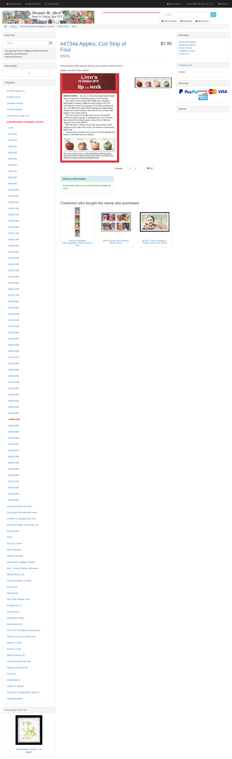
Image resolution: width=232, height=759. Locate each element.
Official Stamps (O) (15, 574)
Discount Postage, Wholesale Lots (22, 525)
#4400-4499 (13, 401)
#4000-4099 (13, 376)
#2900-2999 (13, 308)
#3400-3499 (13, 339)
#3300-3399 (13, 332)
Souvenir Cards (14, 649)
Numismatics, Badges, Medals (21, 562)
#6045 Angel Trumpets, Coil (29, 749)
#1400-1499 (13, 214)
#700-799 (12, 171)
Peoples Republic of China (19, 581)
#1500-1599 (13, 221)
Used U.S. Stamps (15, 686)
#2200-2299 (13, 264)
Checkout (186, 21)
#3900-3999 (13, 370)
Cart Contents (169, 21)
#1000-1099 (13, 190)
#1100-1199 (13, 196)
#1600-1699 (13, 227)
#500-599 (12, 159)
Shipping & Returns (187, 45)
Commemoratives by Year (18, 661)
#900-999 (12, 183)
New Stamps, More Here (16, 710)
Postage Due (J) (14, 605)
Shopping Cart (185, 65)
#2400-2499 (13, 277)
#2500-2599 (13, 283)
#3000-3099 (13, 314)
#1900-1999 (13, 245)
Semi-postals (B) (14, 624)
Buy (150, 168)
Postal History (13, 612)
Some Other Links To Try (200, 4)
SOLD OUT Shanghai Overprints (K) (23, 630)
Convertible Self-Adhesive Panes (22, 512)
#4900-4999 (13, 432)
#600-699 (12, 165)
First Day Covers (14, 543)
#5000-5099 (13, 438)
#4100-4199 (13, 382)
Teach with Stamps (187, 42)
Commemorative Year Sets (19, 506)
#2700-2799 (13, 295)
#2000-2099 (13, 252)
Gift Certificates (14, 549)
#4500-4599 (13, 407)
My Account (202, 21)
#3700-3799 (13, 357)
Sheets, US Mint (14, 643)
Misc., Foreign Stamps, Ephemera (22, 568)
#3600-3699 (13, 351)
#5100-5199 (13, 444)
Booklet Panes (13, 97)
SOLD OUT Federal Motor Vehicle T (23, 692)
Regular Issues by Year (17, 667)
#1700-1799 (13, 233)
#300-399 (12, 146)
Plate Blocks (12, 593)
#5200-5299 (13, 450)
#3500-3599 (13, 345)
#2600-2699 (13, 289)
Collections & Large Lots (18, 115)
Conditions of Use (187, 51)
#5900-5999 (13, 494)
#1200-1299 (13, 202)
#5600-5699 (13, 475)
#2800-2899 (13, 301)
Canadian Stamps (15, 103)
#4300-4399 (13, 394)
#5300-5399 (13, 456)
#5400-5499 (13, 463)
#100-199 (12, 134)
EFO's (9, 537)
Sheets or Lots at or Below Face (21, 636)
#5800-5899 (13, 487)
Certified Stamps (14, 109)
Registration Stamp (15, 618)
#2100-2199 (13, 258)
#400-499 (12, 152)
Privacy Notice (185, 48)
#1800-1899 (13, 239)
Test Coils (11, 674)
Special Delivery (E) (16, 655)
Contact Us (184, 54)
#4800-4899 (13, 425)
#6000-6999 (13, 500)
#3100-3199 (13, 320)
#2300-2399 (13, 270)
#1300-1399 (13, 208)
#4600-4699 (13, 413)
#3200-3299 (13, 326)
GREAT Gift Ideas (15, 556)
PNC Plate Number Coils (18, 599)
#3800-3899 (13, 363)
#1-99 (10, 128)
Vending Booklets (15, 698)
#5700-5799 (13, 481)
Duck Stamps (13, 531)
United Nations (13, 680)
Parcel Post (12, 587)
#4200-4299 (13, 388)
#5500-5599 (13, 469)
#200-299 (12, 140)
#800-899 (12, 177)
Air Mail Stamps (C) (16, 91)
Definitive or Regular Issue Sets (21, 518)
